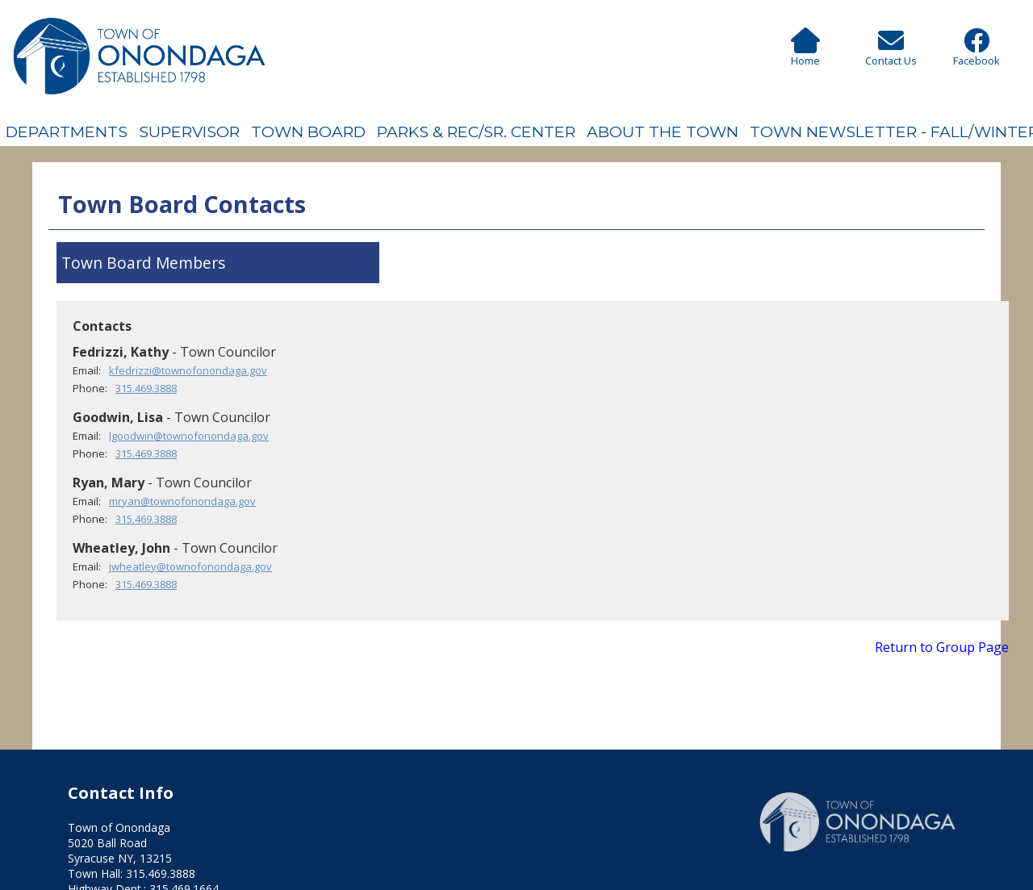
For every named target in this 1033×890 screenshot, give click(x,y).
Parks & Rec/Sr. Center (476, 131)
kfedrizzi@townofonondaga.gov (188, 370)
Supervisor (189, 131)
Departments (67, 131)
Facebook (976, 53)
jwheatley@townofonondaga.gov (190, 566)
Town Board (308, 131)
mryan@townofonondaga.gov (182, 501)
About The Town (662, 131)
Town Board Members (143, 263)
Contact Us (891, 53)
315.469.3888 (146, 388)
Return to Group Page (942, 647)
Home (805, 53)
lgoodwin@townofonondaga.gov (189, 435)
